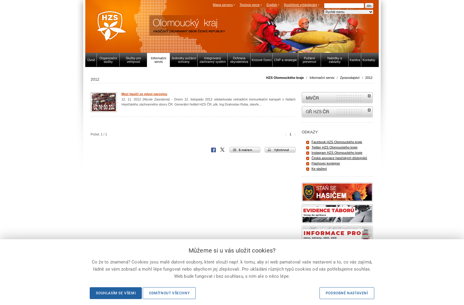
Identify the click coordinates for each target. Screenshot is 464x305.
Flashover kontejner (326, 163)
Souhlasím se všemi (116, 293)
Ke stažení (319, 168)
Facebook (213, 150)
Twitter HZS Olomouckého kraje (334, 147)
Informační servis (321, 77)
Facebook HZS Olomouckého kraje (337, 142)
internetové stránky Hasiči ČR (337, 111)
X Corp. (222, 150)
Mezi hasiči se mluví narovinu (144, 94)
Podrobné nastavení (347, 293)
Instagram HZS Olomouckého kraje (337, 152)
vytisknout (280, 150)
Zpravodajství (349, 77)
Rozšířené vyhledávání (300, 5)
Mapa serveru (223, 5)
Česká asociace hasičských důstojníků (339, 158)
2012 (369, 77)
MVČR (337, 97)
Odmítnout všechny (169, 293)
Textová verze (250, 5)
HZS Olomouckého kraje (285, 77)
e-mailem (244, 150)
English (271, 5)
